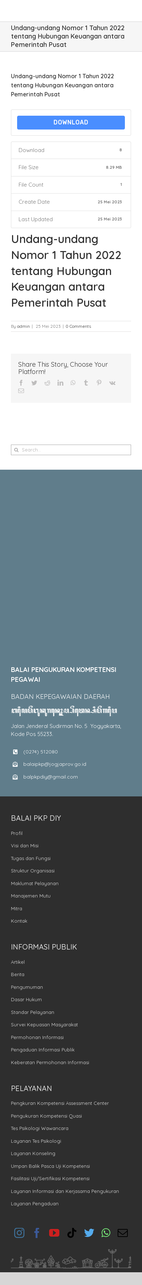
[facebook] (37, 1233)
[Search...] (71, 450)
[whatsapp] (106, 1233)
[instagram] (19, 1233)
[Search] (16, 450)
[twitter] (89, 1233)
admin (23, 326)
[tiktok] (72, 1233)
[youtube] (54, 1233)
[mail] (123, 1233)
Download (71, 122)
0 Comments (78, 326)
